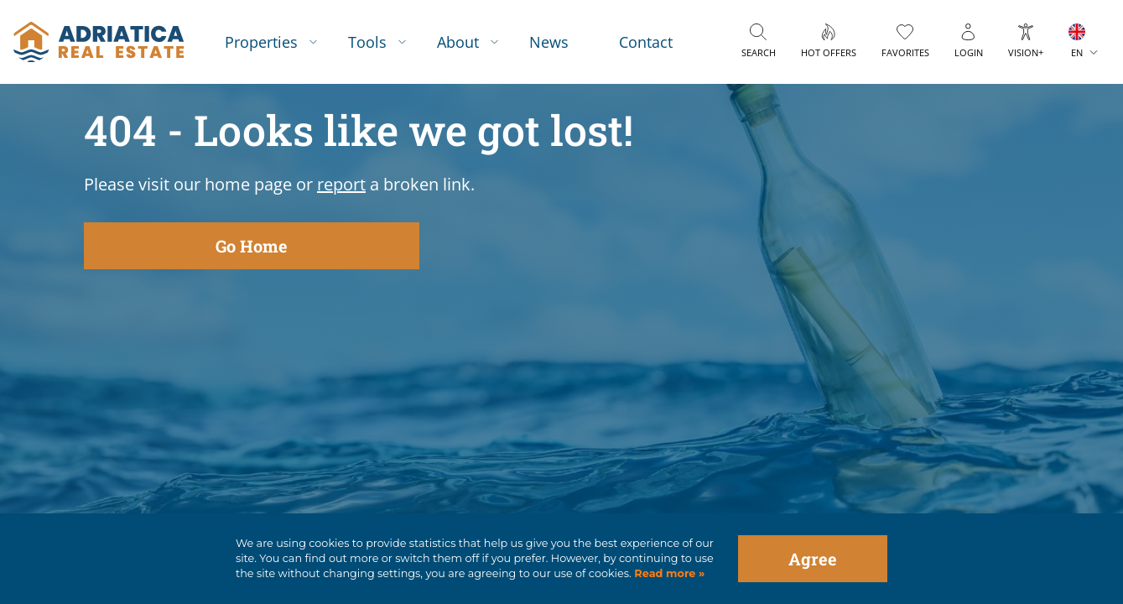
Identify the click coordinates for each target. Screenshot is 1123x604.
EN (1077, 52)
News (549, 41)
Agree (812, 559)
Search (758, 52)
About (458, 41)
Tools (367, 41)
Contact (646, 41)
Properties (261, 41)
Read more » (668, 573)
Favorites (905, 52)
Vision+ (1025, 52)
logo (99, 42)
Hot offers (828, 52)
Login (968, 52)
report (341, 184)
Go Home (252, 246)
